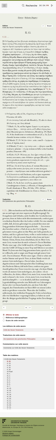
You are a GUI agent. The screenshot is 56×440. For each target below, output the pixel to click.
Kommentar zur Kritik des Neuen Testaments (19, 348)
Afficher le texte (12, 315)
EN (44, 5)
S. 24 (48, 89)
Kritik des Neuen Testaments (13, 330)
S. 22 (4, 37)
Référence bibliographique (16, 318)
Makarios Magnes (31, 17)
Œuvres (20, 17)
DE (40, 5)
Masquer (49, 25)
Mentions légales (8, 433)
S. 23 (4, 210)
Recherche (29, 5)
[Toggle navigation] (4, 6)
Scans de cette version (15, 320)
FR (47, 5)
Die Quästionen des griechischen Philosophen (20, 339)
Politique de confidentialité (11, 435)
